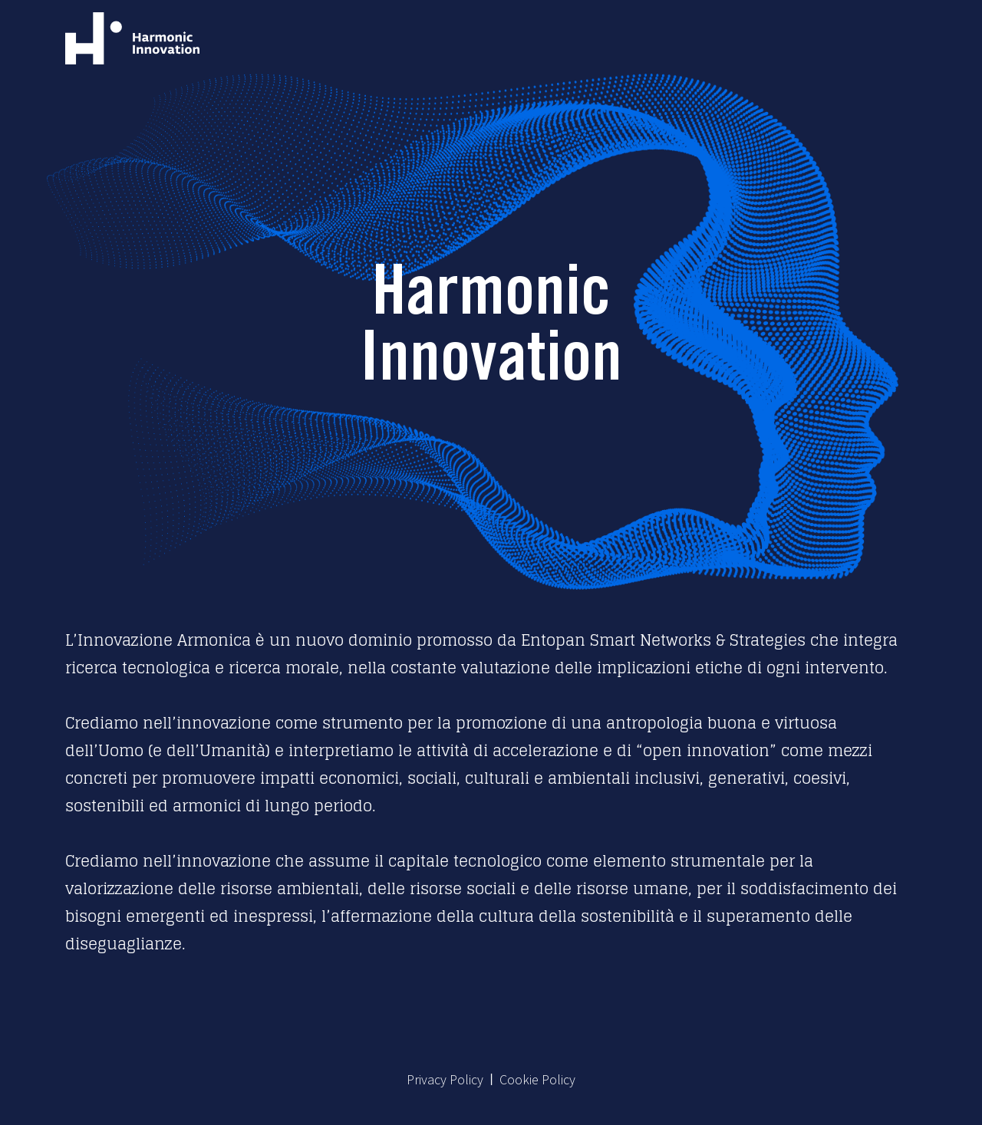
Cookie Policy (537, 1079)
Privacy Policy (445, 1079)
